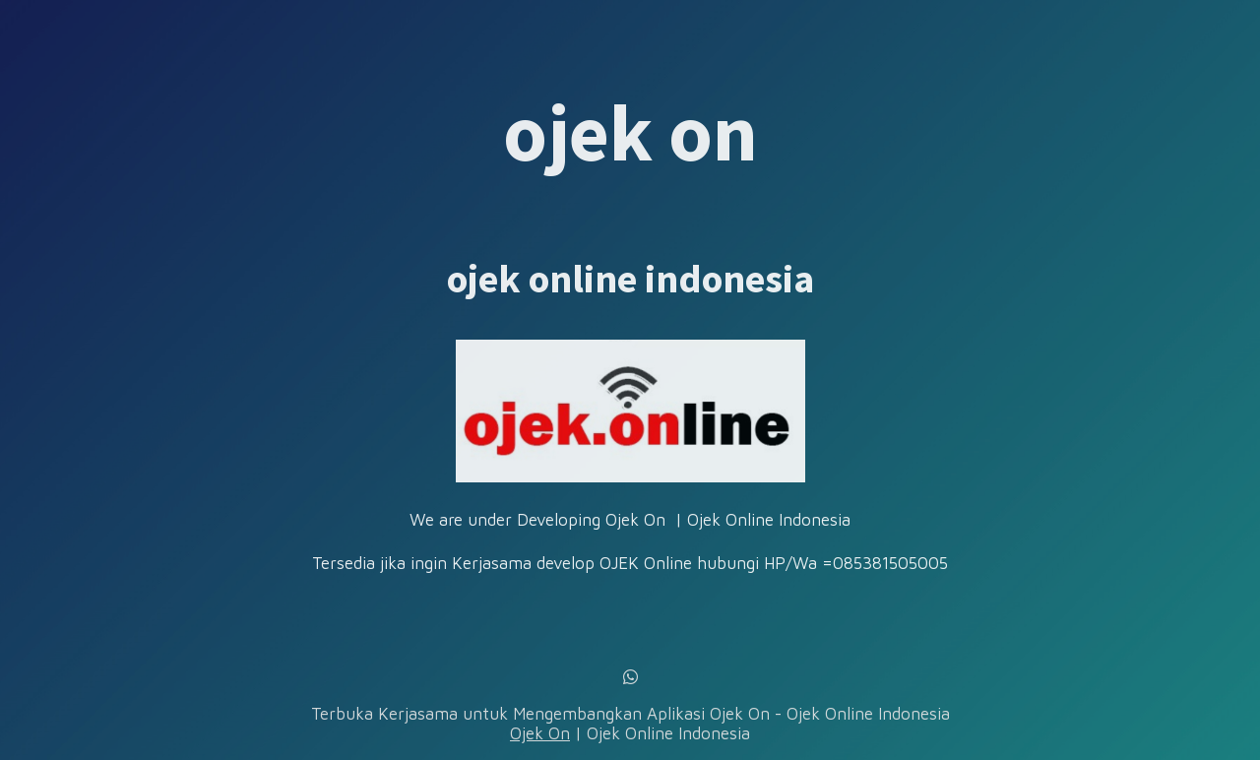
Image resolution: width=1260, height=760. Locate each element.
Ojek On (540, 733)
